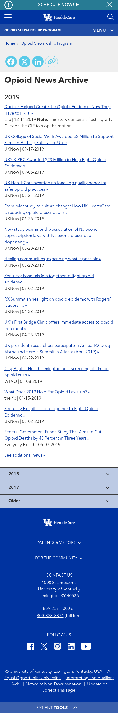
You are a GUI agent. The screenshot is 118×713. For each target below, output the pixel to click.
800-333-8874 (50, 616)
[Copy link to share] (51, 61)
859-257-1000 (56, 609)
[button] (8, 17)
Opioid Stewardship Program (46, 44)
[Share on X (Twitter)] (24, 61)
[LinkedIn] (71, 647)
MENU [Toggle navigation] (103, 30)
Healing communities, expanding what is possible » (52, 259)
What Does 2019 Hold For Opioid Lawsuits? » (47, 392)
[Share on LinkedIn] (38, 61)
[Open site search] (111, 17)
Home (9, 44)
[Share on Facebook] (11, 61)
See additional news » (24, 456)
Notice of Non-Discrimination (54, 684)
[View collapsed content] (59, 474)
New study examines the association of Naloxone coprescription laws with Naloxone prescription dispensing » (51, 236)
